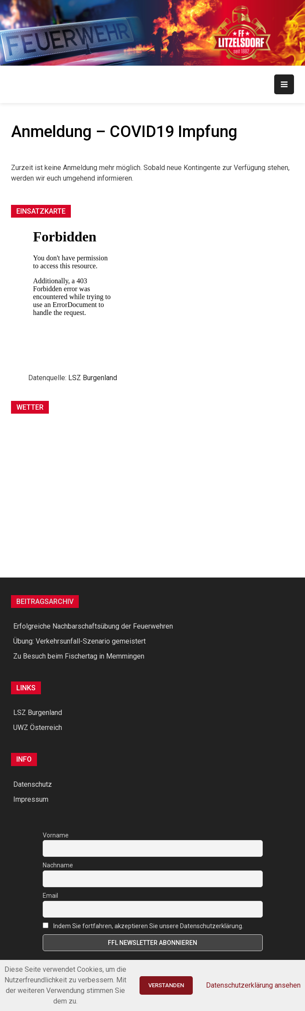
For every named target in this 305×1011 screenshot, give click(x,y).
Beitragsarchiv (44, 601)
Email (50, 895)
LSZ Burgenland (92, 378)
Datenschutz (32, 784)
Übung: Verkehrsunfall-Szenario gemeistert (79, 641)
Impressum (30, 799)
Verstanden (166, 985)
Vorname (56, 835)
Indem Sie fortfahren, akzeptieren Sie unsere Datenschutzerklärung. (148, 926)
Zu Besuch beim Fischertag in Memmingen (78, 656)
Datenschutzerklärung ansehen (253, 985)
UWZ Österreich (37, 727)
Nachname (58, 865)
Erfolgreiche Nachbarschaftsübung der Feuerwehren (93, 626)
